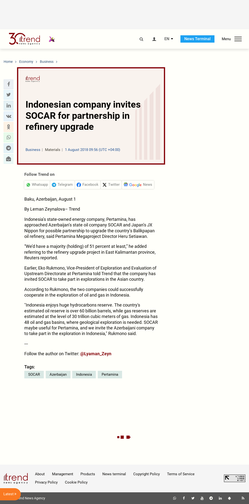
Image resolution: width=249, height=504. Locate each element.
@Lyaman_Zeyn (95, 353)
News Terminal (197, 39)
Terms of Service (181, 474)
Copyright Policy (146, 474)
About (40, 474)
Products (87, 474)
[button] (8, 84)
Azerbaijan (58, 374)
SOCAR (34, 374)
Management (62, 474)
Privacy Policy (46, 482)
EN (166, 39)
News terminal (114, 474)
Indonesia (84, 374)
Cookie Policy (76, 482)
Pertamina (110, 374)
